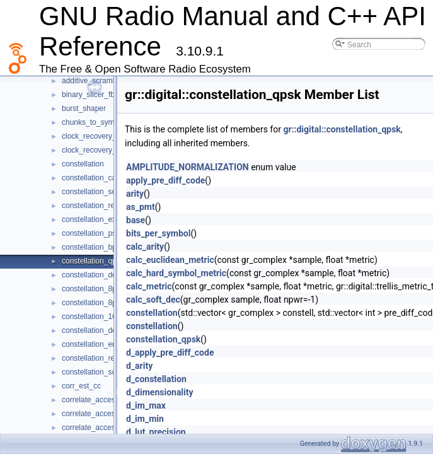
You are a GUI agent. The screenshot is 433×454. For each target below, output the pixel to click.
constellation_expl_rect (100, 219)
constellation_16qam (96, 316)
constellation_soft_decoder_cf (112, 372)
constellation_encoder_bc (104, 344)
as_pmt (140, 207)
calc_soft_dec (153, 299)
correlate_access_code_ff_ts (110, 427)
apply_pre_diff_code (165, 180)
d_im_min (145, 419)
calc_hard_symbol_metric (176, 273)
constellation (83, 164)
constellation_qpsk (93, 261)
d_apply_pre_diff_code (170, 352)
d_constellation (156, 379)
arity (135, 194)
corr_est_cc (81, 385)
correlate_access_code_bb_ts (112, 413)
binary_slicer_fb (88, 94)
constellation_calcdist (97, 177)
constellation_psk (91, 233)
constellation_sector (95, 191)
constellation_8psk (93, 288)
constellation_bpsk (93, 247)
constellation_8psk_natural (106, 302)
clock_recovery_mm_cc (101, 136)
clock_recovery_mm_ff (99, 150)
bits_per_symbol (158, 233)
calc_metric (149, 286)
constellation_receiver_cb (104, 358)
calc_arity (145, 247)
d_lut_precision (156, 432)
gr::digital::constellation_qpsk (341, 129)
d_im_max (146, 405)
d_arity (139, 366)
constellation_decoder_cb (104, 330)
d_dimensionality (159, 392)
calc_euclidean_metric (170, 260)
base (135, 220)
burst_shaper (84, 108)
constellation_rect (91, 205)
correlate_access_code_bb (107, 399)
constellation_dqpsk (95, 275)
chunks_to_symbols (95, 122)
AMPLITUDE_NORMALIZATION (187, 167)
